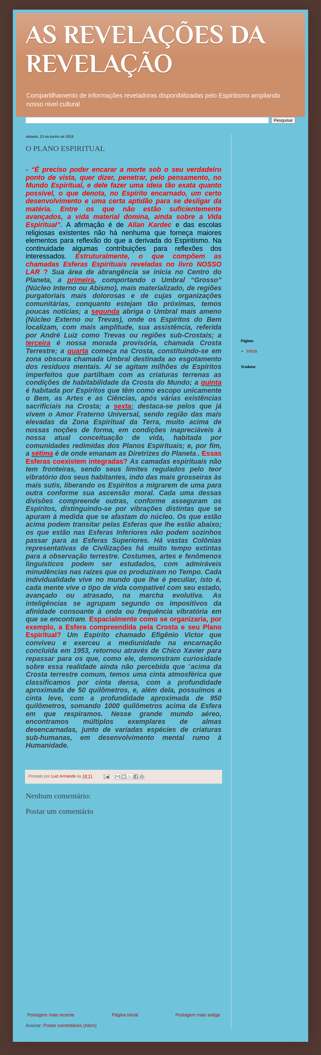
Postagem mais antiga (197, 1014)
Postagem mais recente (50, 1014)
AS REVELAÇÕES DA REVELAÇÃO (145, 49)
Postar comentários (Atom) (70, 1025)
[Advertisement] (123, 983)
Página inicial (125, 1014)
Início (252, 351)
